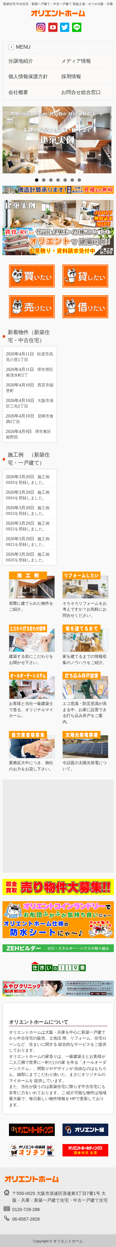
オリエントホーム (68, 1241)
